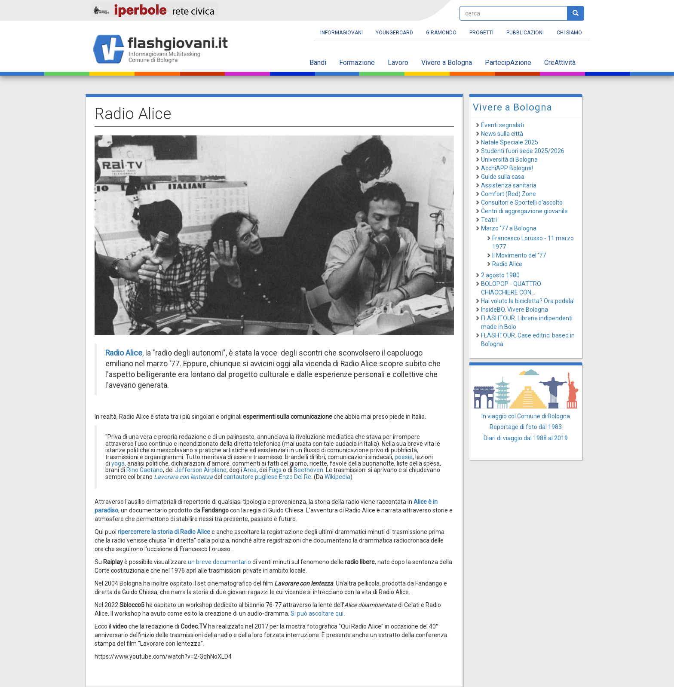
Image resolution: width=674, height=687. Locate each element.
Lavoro (398, 62)
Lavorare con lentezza (183, 476)
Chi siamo (569, 33)
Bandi (317, 62)
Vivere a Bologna (446, 62)
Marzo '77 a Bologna (508, 228)
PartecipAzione (508, 62)
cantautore (239, 476)
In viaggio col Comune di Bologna (525, 416)
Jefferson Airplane (201, 469)
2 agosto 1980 (500, 275)
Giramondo (441, 33)
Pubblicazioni (525, 33)
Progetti (481, 33)
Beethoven (308, 469)
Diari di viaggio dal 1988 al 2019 (526, 438)
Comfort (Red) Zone (508, 193)
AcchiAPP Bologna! (507, 168)
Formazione (357, 62)
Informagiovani (341, 33)
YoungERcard (394, 33)
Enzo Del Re (295, 476)
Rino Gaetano (144, 469)
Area (250, 469)
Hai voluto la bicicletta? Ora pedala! (528, 300)
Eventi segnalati (502, 125)
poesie (404, 457)
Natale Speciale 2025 (509, 142)
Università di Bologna (509, 159)
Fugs (275, 469)
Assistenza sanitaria (508, 185)
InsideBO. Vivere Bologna (514, 309)
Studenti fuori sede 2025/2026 (522, 150)
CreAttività (560, 62)
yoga (118, 463)
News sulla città (502, 133)
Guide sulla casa (502, 176)
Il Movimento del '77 (519, 255)
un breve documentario (220, 561)
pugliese (266, 476)
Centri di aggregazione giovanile (524, 211)
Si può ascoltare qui (317, 613)
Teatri (489, 219)
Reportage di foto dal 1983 (526, 426)
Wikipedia (337, 476)
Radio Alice (507, 264)
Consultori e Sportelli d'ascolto (522, 202)
